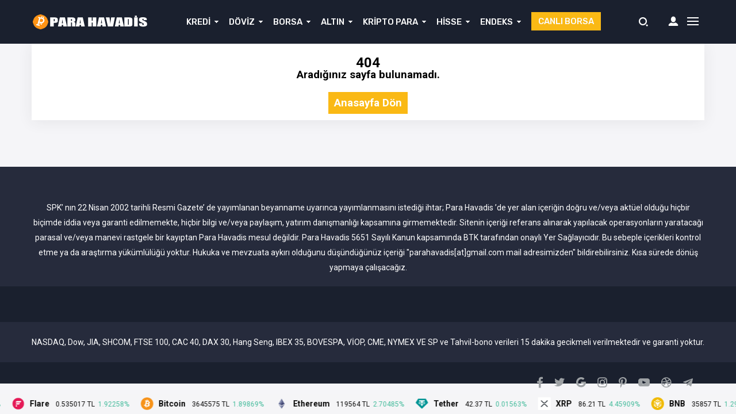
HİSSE (449, 22)
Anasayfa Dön (368, 103)
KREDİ (198, 22)
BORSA (287, 22)
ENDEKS (496, 22)
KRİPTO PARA (390, 22)
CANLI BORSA (566, 21)
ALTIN (332, 22)
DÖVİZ (242, 22)
